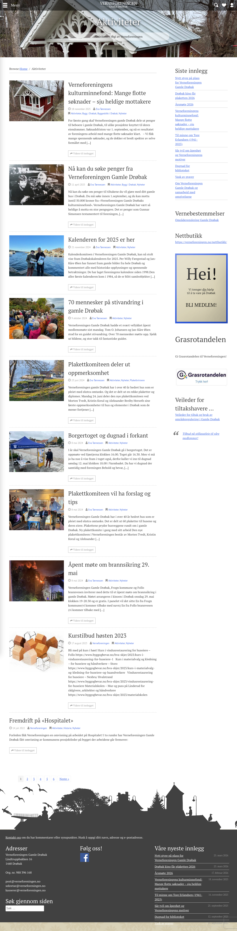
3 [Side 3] (34, 779)
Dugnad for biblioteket (182, 168)
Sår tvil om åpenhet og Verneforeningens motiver (188, 154)
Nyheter (123, 113)
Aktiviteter (76, 113)
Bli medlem (224, 5)
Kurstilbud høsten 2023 (97, 635)
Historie (67, 728)
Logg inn (232, 5)
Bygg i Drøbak (89, 113)
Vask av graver (184, 177)
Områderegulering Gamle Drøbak (197, 220)
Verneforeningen (101, 643)
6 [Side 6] (54, 779)
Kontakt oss (13, 837)
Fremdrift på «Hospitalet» (41, 720)
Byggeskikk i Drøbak (107, 113)
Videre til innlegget (82, 153)
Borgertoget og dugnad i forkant (108, 435)
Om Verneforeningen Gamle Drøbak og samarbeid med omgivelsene (189, 190)
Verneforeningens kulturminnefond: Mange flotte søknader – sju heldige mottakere (109, 93)
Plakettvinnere (137, 380)
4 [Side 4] (40, 779)
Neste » (64, 779)
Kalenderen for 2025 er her (101, 239)
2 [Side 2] (27, 779)
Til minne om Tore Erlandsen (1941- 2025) (187, 139)
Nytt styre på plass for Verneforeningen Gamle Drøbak (188, 82)
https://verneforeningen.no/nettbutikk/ (201, 242)
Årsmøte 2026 (184, 104)
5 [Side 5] (47, 779)
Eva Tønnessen (103, 109)
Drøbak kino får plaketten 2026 (185, 95)
